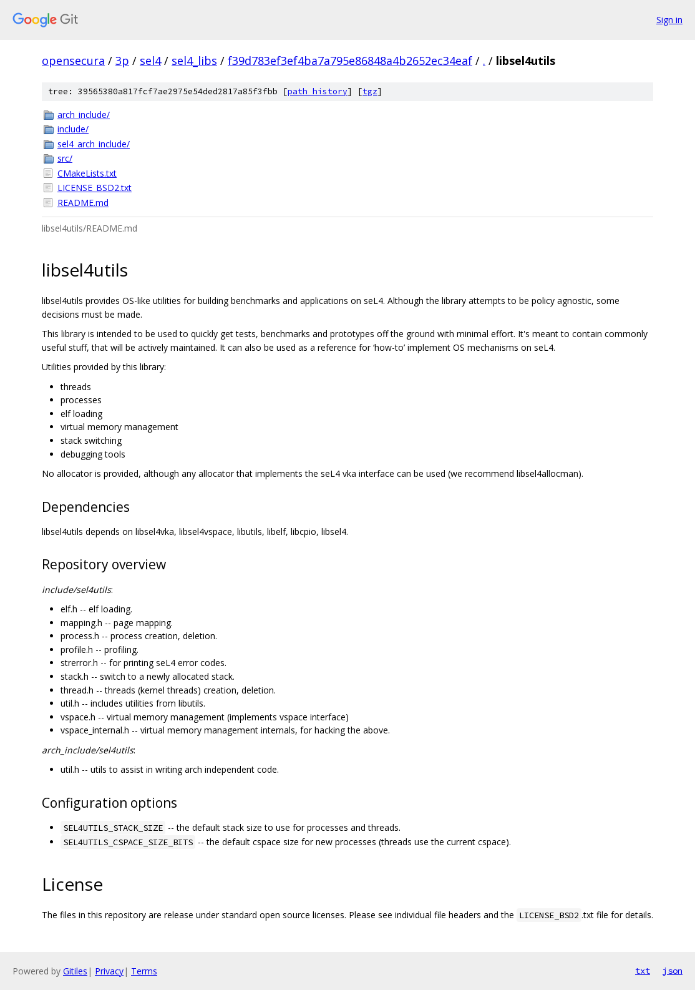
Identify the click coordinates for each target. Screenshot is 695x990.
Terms (144, 971)
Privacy (109, 971)
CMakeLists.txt (87, 173)
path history (318, 91)
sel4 (150, 60)
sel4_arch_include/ (93, 144)
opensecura (73, 60)
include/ (73, 129)
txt (642, 970)
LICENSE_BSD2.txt (94, 188)
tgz (369, 91)
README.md (83, 202)
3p (122, 60)
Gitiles (75, 971)
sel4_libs (194, 60)
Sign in (669, 20)
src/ (64, 158)
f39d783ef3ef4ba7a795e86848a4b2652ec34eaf (350, 60)
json (673, 970)
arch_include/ (83, 114)
